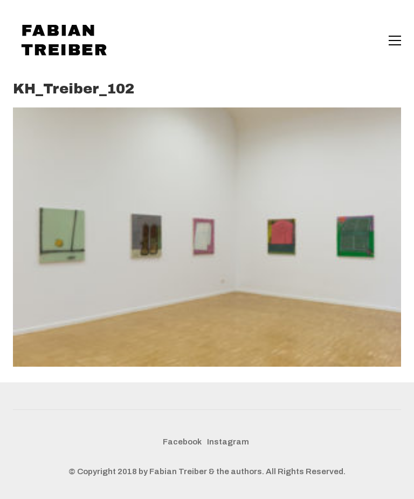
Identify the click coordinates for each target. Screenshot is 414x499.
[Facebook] (182, 442)
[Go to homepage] (67, 41)
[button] (395, 40)
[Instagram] (228, 442)
